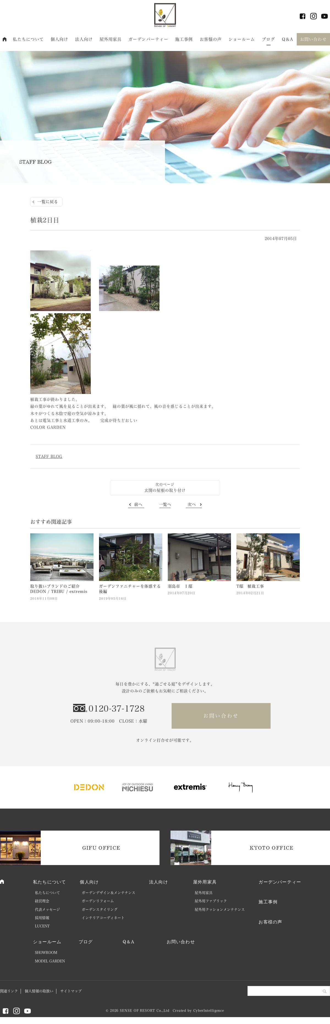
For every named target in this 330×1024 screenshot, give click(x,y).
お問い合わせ (313, 39)
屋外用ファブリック (211, 901)
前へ (138, 504)
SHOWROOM (46, 952)
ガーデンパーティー (148, 39)
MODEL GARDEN (50, 961)
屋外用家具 (111, 39)
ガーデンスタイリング (99, 909)
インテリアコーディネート (103, 918)
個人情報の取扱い (39, 991)
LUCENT (42, 926)
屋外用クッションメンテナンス (220, 909)
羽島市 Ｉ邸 (180, 586)
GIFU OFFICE (101, 848)
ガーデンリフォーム (98, 901)
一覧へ (165, 504)
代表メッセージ (47, 909)
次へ (192, 504)
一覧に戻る (47, 202)
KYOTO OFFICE (271, 848)
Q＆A (287, 39)
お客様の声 (211, 39)
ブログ (268, 39)
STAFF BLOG (49, 456)
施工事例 (184, 39)
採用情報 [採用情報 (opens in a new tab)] (42, 918)
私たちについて (28, 39)
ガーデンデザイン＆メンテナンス (108, 893)
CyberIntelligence (208, 1010)
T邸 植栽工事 (250, 586)
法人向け (84, 39)
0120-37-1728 (117, 708)
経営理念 (42, 901)
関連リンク (9, 991)
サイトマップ (71, 991)
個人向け (59, 39)
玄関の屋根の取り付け (165, 490)
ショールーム (242, 39)
